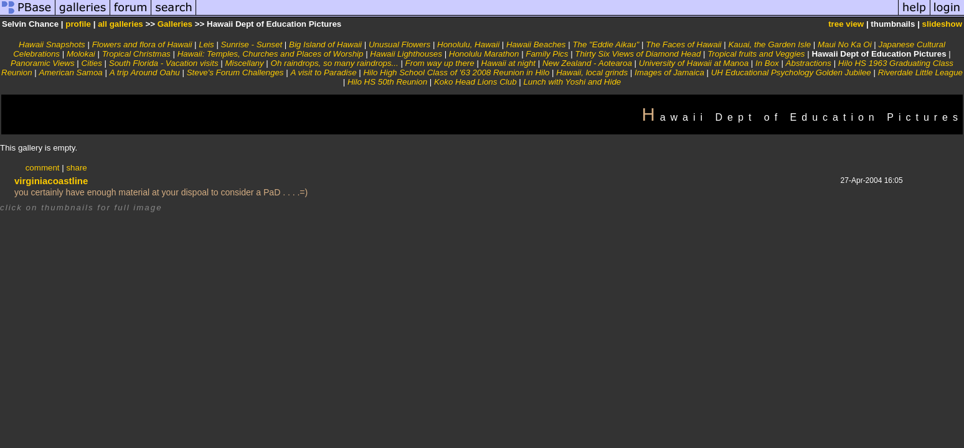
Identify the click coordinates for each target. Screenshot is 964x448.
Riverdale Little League (920, 72)
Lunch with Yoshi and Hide (572, 81)
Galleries (175, 24)
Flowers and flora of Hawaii (142, 44)
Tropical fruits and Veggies (756, 53)
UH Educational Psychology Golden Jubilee (791, 72)
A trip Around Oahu (145, 72)
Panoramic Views (43, 63)
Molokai (81, 53)
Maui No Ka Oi (845, 44)
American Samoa (71, 72)
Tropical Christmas (136, 53)
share (76, 167)
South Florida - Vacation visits (164, 63)
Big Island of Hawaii (325, 44)
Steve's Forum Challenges (235, 72)
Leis (206, 44)
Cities (92, 63)
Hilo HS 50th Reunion (387, 81)
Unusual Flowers (399, 44)
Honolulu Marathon (484, 53)
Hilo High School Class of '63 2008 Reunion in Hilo (456, 72)
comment (43, 167)
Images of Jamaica (669, 72)
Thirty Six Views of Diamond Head (638, 53)
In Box (767, 63)
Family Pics (547, 53)
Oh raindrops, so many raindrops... (335, 63)
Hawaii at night (508, 63)
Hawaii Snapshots (52, 44)
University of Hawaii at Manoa (694, 63)
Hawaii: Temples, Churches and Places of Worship (270, 53)
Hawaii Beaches (536, 44)
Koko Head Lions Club (475, 81)
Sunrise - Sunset (252, 44)
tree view (846, 24)
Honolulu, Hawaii (468, 44)
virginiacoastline (51, 180)
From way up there (440, 63)
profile (78, 24)
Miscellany (244, 63)
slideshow (942, 24)
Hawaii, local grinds (592, 72)
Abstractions (808, 63)
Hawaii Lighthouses (406, 53)
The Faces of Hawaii (683, 44)
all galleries (120, 24)
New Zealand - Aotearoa (587, 63)
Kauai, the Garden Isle (769, 44)
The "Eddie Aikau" (605, 44)
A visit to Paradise (323, 72)
